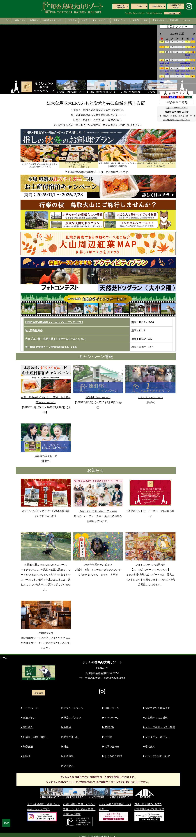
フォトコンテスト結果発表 (150, 549)
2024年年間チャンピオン (98, 549)
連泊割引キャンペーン (98, 382)
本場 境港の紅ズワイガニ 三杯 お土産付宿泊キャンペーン (46, 384)
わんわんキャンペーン (150, 382)
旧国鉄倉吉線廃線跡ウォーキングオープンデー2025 (54, 322)
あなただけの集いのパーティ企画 (98, 496)
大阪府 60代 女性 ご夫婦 (177, 112)
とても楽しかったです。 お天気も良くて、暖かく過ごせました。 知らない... (176, 118)
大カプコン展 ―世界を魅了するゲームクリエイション (55, 338)
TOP (6, 822)
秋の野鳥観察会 (34, 330)
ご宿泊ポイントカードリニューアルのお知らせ (150, 498)
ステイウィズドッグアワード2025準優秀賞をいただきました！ (46, 498)
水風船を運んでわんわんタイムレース (46, 549)
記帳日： (177, 108)
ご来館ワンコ (46, 617)
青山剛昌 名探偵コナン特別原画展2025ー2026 (51, 347)
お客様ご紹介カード (46, 440)
